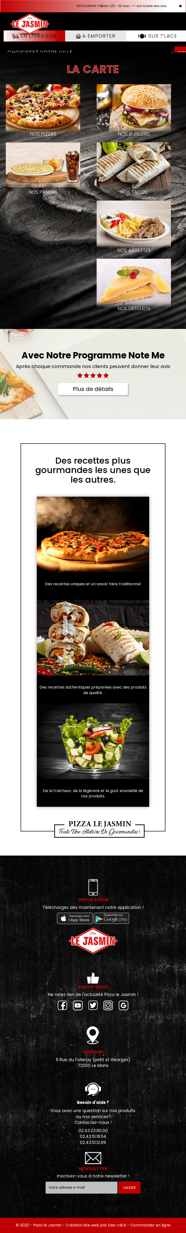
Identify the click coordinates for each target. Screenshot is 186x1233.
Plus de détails (93, 389)
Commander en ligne (150, 1225)
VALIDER (129, 1187)
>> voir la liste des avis (149, 6)
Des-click (117, 1225)
